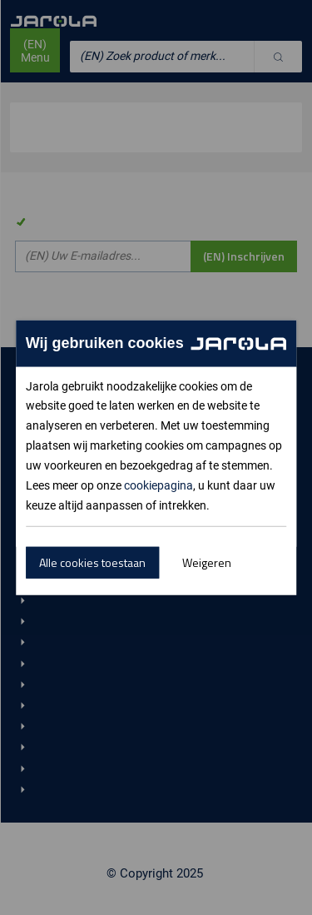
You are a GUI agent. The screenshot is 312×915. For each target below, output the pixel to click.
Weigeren (206, 562)
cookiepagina (158, 485)
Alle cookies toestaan (92, 562)
